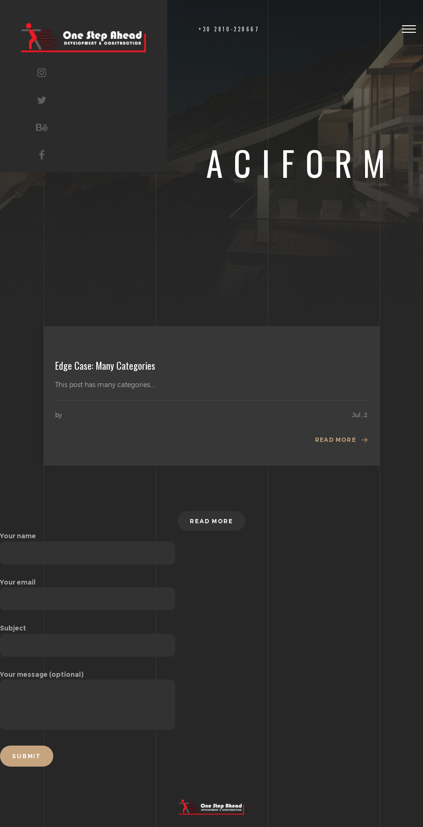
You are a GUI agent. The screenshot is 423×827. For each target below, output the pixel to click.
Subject (87, 636)
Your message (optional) (87, 701)
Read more (335, 439)
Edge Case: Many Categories (105, 366)
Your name (87, 544)
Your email (87, 590)
